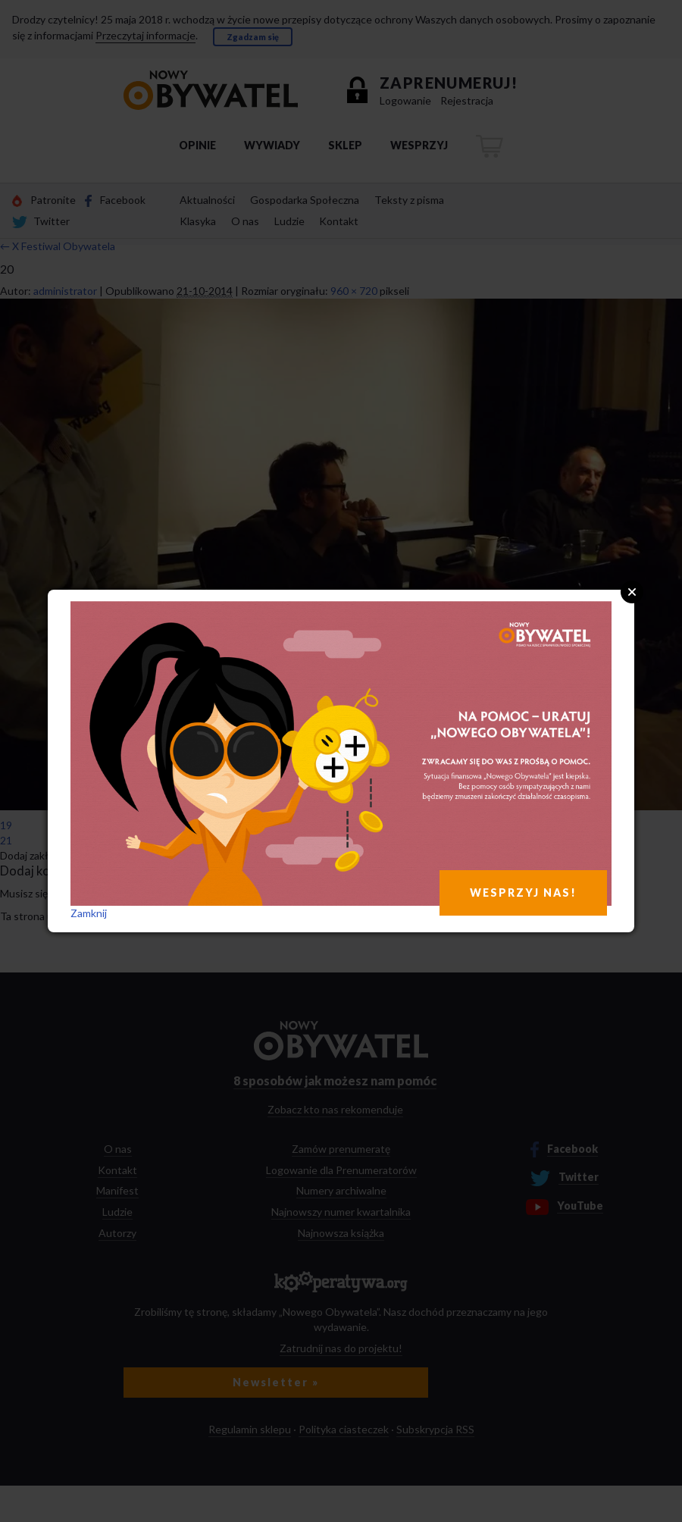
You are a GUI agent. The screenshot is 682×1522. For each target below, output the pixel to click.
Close (632, 592)
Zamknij (88, 913)
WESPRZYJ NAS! (523, 892)
